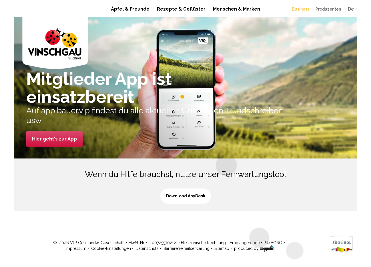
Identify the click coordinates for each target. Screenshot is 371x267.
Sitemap (221, 248)
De (351, 9)
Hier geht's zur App (54, 139)
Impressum (75, 248)
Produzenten (328, 9)
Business (300, 9)
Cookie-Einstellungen (111, 248)
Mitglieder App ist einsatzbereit (99, 88)
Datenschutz (147, 248)
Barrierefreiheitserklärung (186, 248)
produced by (254, 248)
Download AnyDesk (185, 196)
